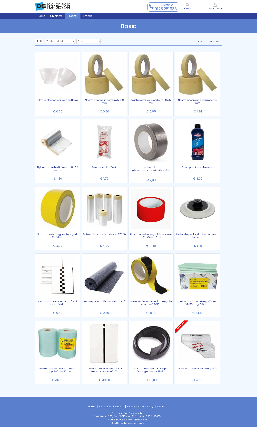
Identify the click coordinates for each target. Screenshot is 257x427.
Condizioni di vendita (111, 406)
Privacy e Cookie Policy (140, 406)
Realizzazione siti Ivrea (132, 423)
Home (91, 406)
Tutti (39, 41)
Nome (215, 41)
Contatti (162, 406)
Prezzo (202, 41)
